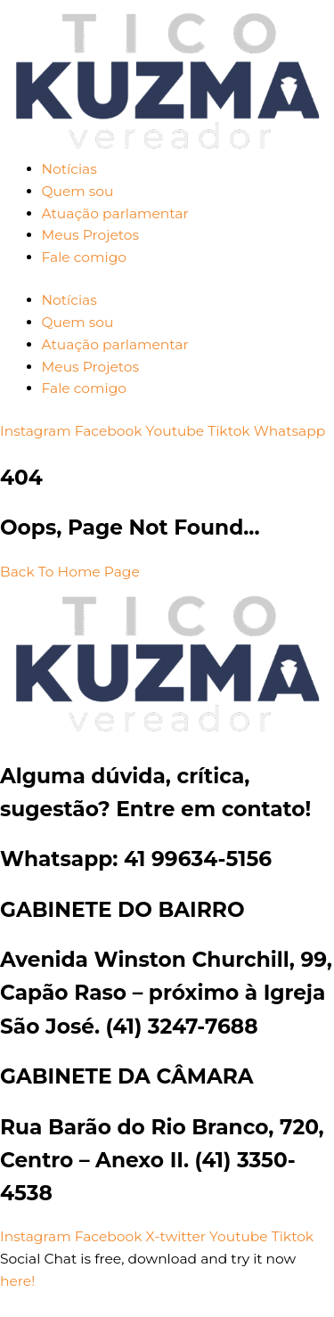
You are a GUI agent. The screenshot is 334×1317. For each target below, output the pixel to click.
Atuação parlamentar (115, 213)
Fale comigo (84, 257)
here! (17, 1280)
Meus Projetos (91, 234)
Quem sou (78, 191)
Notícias (69, 168)
